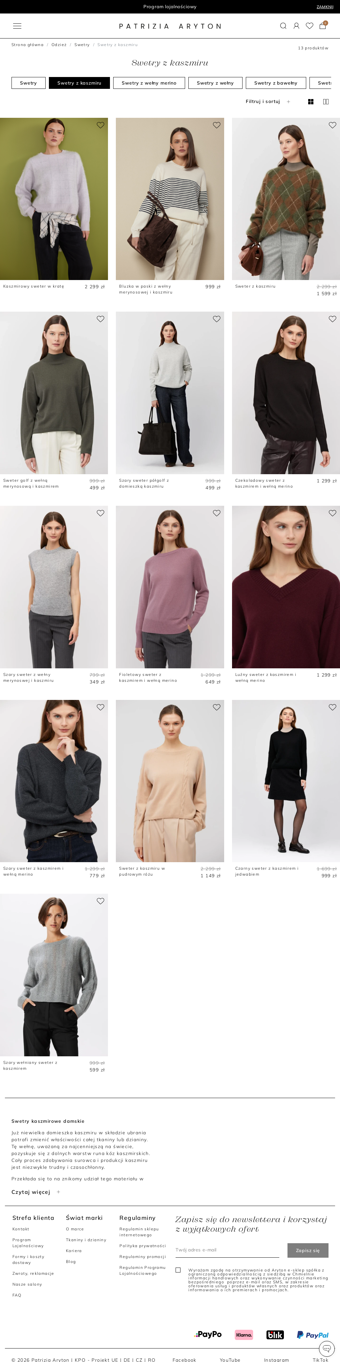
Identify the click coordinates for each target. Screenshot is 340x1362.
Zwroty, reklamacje (33, 1273)
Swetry (82, 44)
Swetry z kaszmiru (79, 83)
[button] (327, 1349)
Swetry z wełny (215, 83)
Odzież (59, 44)
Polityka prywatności (142, 1245)
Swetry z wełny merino (149, 83)
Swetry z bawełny (276, 83)
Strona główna (27, 44)
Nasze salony (27, 1284)
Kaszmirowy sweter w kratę (33, 286)
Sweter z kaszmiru (255, 286)
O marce (75, 1228)
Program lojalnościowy (170, 7)
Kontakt (21, 1228)
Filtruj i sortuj (268, 101)
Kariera (74, 1250)
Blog (71, 1261)
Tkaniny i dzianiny (86, 1239)
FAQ (17, 1295)
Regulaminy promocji (142, 1256)
